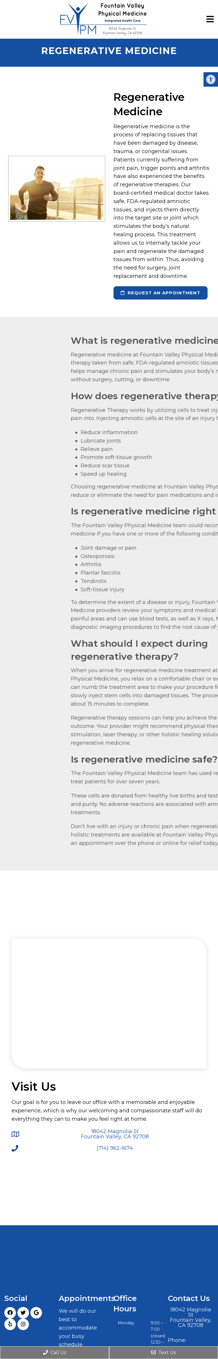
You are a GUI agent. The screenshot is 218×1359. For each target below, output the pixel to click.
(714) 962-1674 (115, 1148)
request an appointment (160, 292)
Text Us (163, 1352)
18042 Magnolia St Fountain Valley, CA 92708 (115, 1134)
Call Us (54, 1352)
